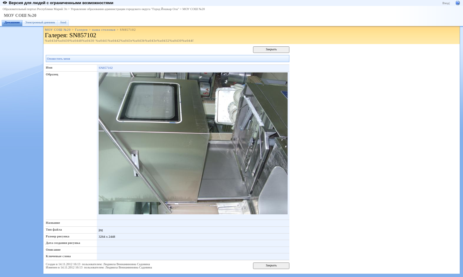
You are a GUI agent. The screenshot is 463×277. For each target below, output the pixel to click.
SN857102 (106, 67)
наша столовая (104, 29)
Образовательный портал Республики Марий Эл (35, 9)
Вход (445, 3)
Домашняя (12, 22)
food (63, 22)
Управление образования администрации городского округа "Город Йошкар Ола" (125, 9)
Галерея (81, 29)
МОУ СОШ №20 (193, 9)
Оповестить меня (58, 58)
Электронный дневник (40, 22)
